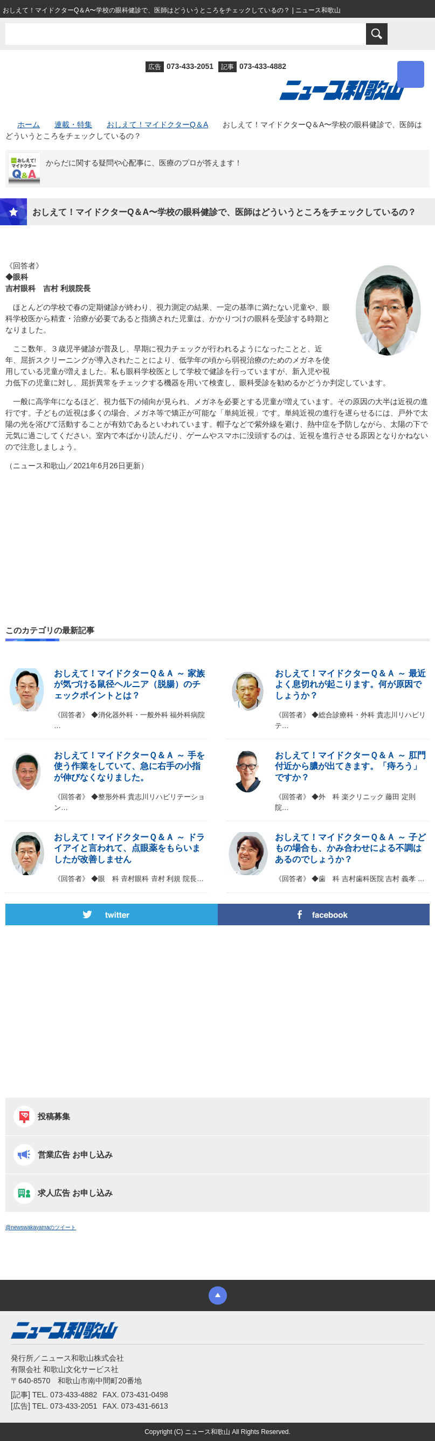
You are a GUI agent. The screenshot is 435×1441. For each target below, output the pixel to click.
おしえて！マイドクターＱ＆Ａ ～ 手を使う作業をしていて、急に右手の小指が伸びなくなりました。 (129, 766)
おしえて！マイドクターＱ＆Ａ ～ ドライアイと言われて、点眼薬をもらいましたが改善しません (129, 848)
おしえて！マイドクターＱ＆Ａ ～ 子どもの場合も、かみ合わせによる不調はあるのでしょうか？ (350, 848)
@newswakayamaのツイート (40, 1227)
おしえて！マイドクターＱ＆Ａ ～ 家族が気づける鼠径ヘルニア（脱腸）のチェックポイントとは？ (129, 685)
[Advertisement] (217, 525)
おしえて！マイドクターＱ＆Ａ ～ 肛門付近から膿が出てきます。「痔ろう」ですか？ (350, 766)
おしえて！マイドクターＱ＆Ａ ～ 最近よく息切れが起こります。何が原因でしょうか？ (350, 685)
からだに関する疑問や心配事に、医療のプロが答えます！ (144, 162)
